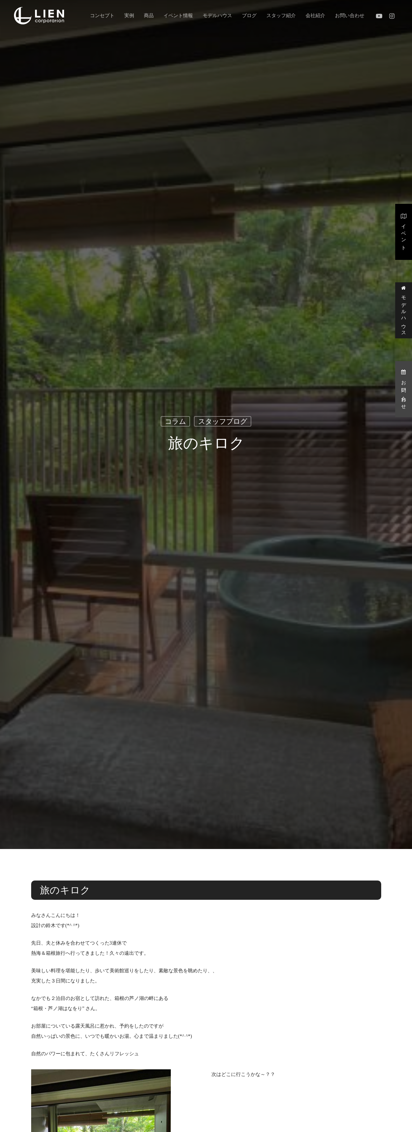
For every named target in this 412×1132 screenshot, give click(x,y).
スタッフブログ (222, 422)
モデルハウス (403, 310)
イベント (403, 231)
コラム (175, 422)
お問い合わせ (403, 389)
